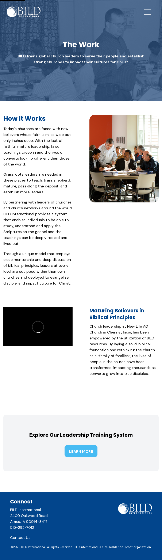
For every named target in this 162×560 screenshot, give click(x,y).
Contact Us (20, 537)
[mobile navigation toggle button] (147, 12)
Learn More (81, 451)
